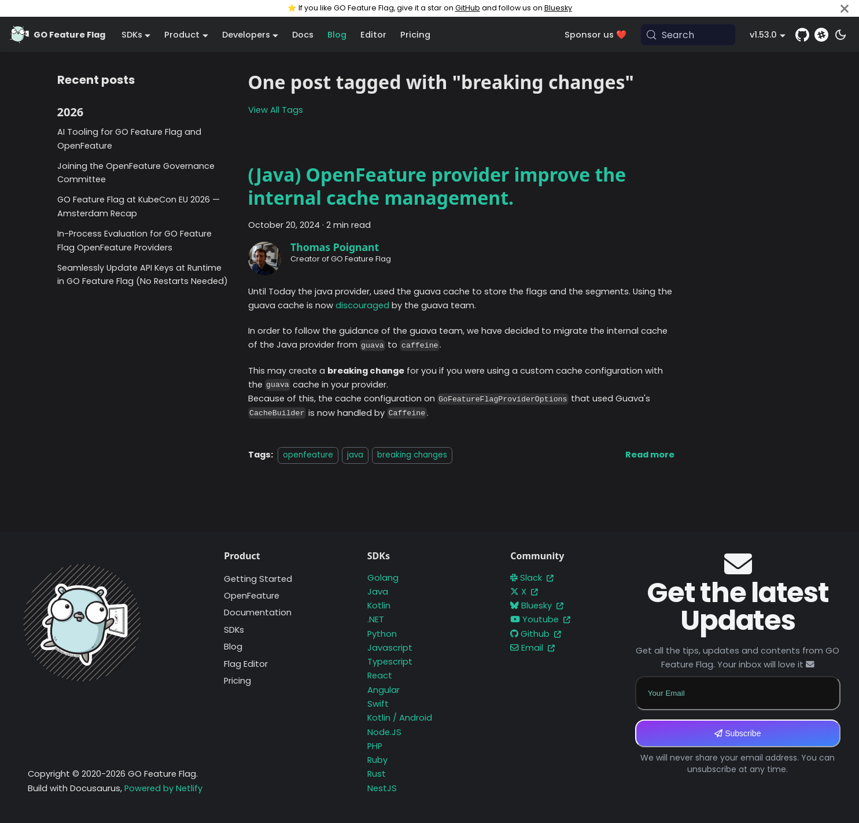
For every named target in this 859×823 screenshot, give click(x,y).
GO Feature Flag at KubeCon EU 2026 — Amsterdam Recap (138, 206)
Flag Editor (246, 664)
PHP (374, 746)
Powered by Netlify (163, 788)
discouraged (362, 305)
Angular (383, 690)
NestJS (382, 788)
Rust (376, 774)
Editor (373, 34)
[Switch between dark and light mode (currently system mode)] (840, 34)
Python (382, 634)
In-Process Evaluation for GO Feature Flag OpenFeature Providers (134, 240)
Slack (532, 578)
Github (535, 634)
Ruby (377, 760)
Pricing (415, 34)
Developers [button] (246, 34)
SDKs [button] (131, 34)
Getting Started (258, 579)
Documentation (258, 612)
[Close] (844, 8)
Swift (378, 704)
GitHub (467, 8)
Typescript (389, 661)
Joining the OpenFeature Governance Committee (136, 173)
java (355, 454)
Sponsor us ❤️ (595, 34)
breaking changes (412, 454)
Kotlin (378, 605)
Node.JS (384, 732)
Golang (383, 578)
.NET (375, 619)
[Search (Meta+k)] (688, 35)
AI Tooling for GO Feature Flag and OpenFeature (129, 139)
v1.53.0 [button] (763, 34)
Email (532, 648)
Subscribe (737, 733)
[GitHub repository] (802, 35)
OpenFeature (251, 595)
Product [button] (182, 34)
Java (377, 591)
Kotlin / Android (399, 718)
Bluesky (558, 8)
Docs (303, 34)
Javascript (389, 648)
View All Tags (275, 110)
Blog (336, 34)
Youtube (540, 619)
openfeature (308, 454)
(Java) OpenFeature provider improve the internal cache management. (437, 186)
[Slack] (821, 35)
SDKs (234, 630)
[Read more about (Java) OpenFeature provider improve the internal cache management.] (649, 454)
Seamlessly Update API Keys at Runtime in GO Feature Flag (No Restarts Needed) (142, 274)
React (379, 675)
